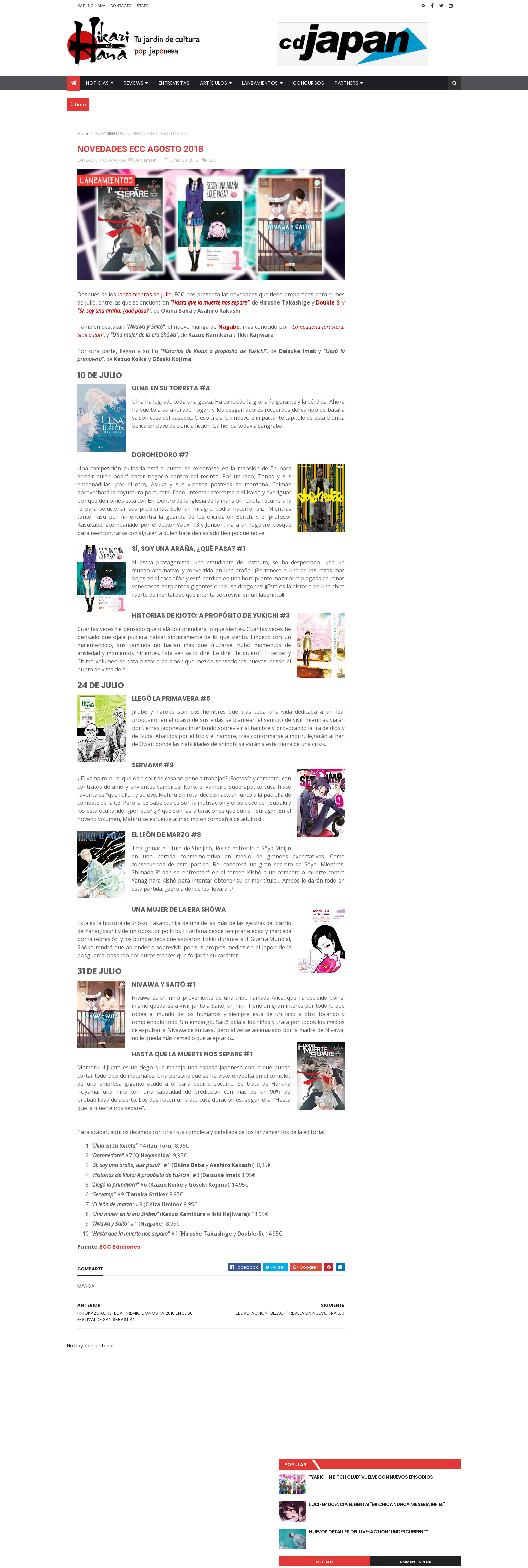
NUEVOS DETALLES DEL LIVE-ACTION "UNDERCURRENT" (408, 196)
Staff (143, 6)
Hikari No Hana (89, 6)
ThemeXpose (186, 1559)
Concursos (308, 82)
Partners (346, 82)
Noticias (97, 82)
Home (83, 133)
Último (369, 222)
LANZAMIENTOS (108, 133)
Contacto (121, 6)
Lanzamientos (260, 82)
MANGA (118, 161)
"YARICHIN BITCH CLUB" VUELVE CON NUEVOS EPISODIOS (409, 141)
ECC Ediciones (120, 1324)
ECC (213, 161)
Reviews (134, 82)
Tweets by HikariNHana (365, 262)
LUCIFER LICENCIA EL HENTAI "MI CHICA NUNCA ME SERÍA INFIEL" (411, 168)
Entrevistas (174, 82)
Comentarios (431, 222)
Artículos (213, 82)
